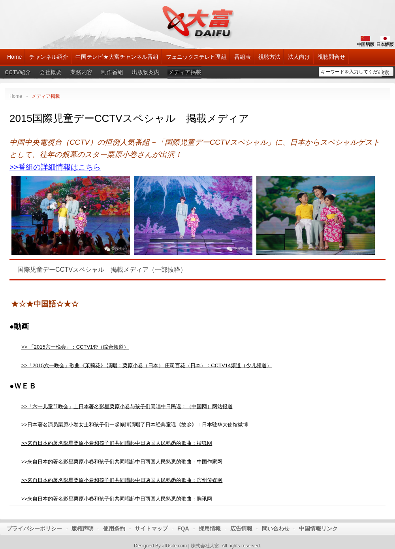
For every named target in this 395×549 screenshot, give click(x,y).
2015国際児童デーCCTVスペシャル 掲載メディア (129, 118)
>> (24, 425)
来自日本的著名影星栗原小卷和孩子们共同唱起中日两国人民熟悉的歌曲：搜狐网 (119, 443)
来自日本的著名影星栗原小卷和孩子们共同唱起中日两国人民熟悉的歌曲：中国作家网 (124, 462)
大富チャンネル (197, 21)
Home (15, 96)
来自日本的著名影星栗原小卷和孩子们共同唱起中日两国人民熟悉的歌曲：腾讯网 (119, 499)
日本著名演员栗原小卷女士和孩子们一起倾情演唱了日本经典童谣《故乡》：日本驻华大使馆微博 (137, 425)
